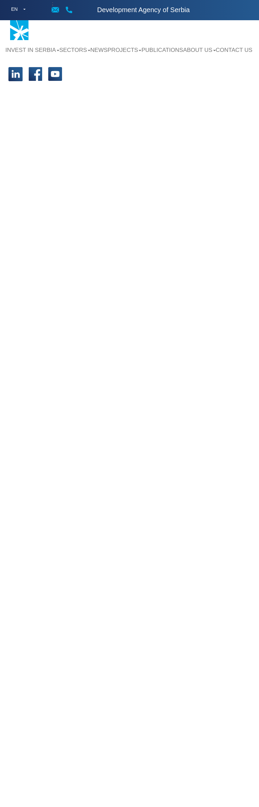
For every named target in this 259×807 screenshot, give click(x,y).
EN (14, 9)
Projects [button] (125, 50)
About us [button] (199, 50)
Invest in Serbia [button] (32, 50)
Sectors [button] (74, 50)
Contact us (234, 50)
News (99, 50)
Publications (162, 50)
